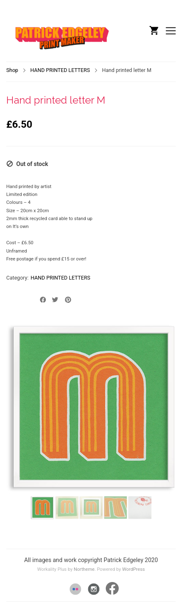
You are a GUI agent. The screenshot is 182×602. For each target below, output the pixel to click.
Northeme (84, 569)
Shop (12, 70)
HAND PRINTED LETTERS (60, 70)
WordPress (133, 569)
